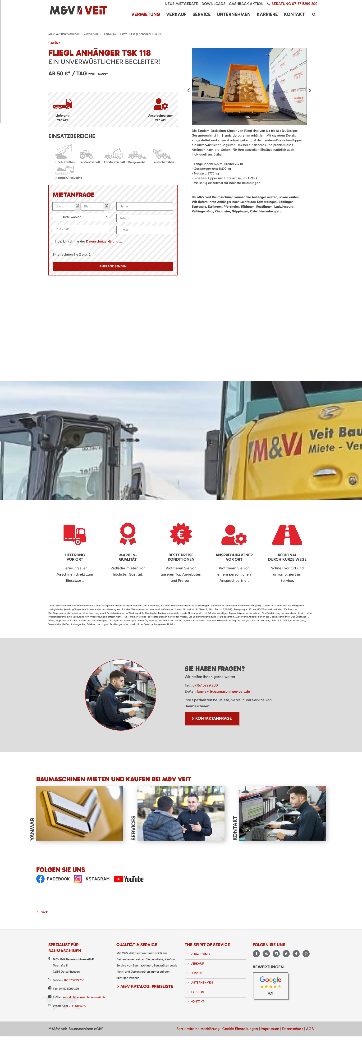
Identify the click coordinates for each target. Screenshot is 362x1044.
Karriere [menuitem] (267, 14)
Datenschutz (292, 1028)
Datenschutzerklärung (102, 241)
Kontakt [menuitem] (294, 14)
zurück (54, 43)
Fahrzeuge (109, 34)
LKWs (123, 34)
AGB (310, 1028)
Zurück (42, 912)
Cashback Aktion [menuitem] (246, 3)
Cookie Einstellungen (240, 1028)
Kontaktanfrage (213, 718)
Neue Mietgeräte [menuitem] (181, 3)
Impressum (270, 1028)
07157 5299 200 (205, 685)
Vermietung (91, 34)
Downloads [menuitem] (213, 3)
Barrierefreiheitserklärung (198, 1028)
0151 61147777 (78, 1005)
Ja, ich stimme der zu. (91, 241)
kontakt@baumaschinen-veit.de (223, 691)
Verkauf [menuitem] (176, 14)
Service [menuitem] (201, 14)
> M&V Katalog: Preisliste (144, 986)
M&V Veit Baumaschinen (64, 34)
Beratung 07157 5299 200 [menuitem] (294, 3)
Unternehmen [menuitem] (234, 14)
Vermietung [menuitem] (145, 14)
